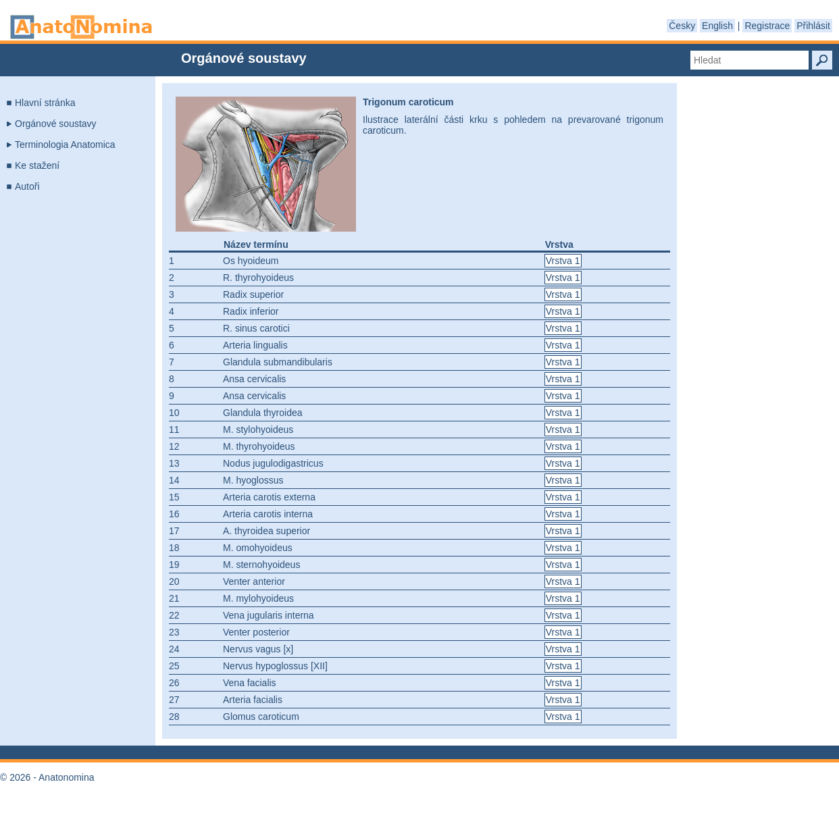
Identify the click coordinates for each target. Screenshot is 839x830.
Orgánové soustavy (56, 123)
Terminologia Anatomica (65, 144)
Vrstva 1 (563, 260)
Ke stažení (37, 165)
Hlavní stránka (45, 102)
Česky (682, 25)
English (717, 25)
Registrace (767, 25)
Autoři (27, 186)
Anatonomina (81, 27)
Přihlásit (813, 25)
